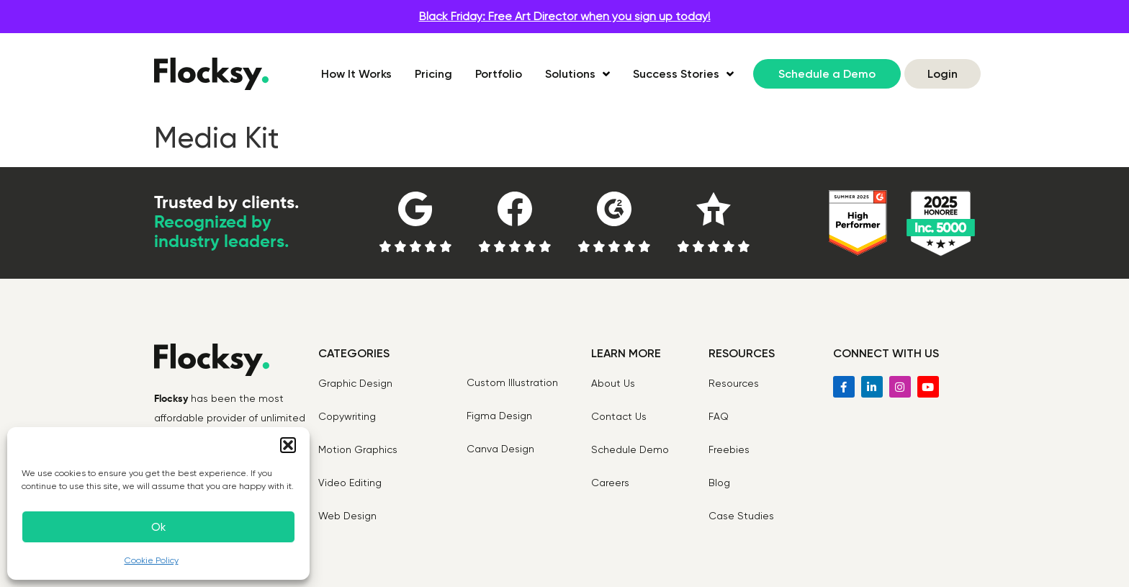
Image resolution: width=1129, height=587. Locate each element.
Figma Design (499, 415)
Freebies (729, 449)
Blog (719, 482)
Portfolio (498, 74)
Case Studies (741, 515)
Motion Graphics (357, 449)
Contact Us (619, 416)
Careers (610, 482)
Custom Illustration (512, 382)
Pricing (433, 74)
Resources (734, 383)
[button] (288, 445)
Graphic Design (355, 383)
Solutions (577, 74)
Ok (158, 527)
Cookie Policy (152, 560)
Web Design (347, 515)
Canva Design (500, 448)
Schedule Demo (630, 449)
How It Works (356, 74)
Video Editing (350, 482)
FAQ (719, 416)
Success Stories (683, 74)
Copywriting (347, 416)
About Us (613, 383)
